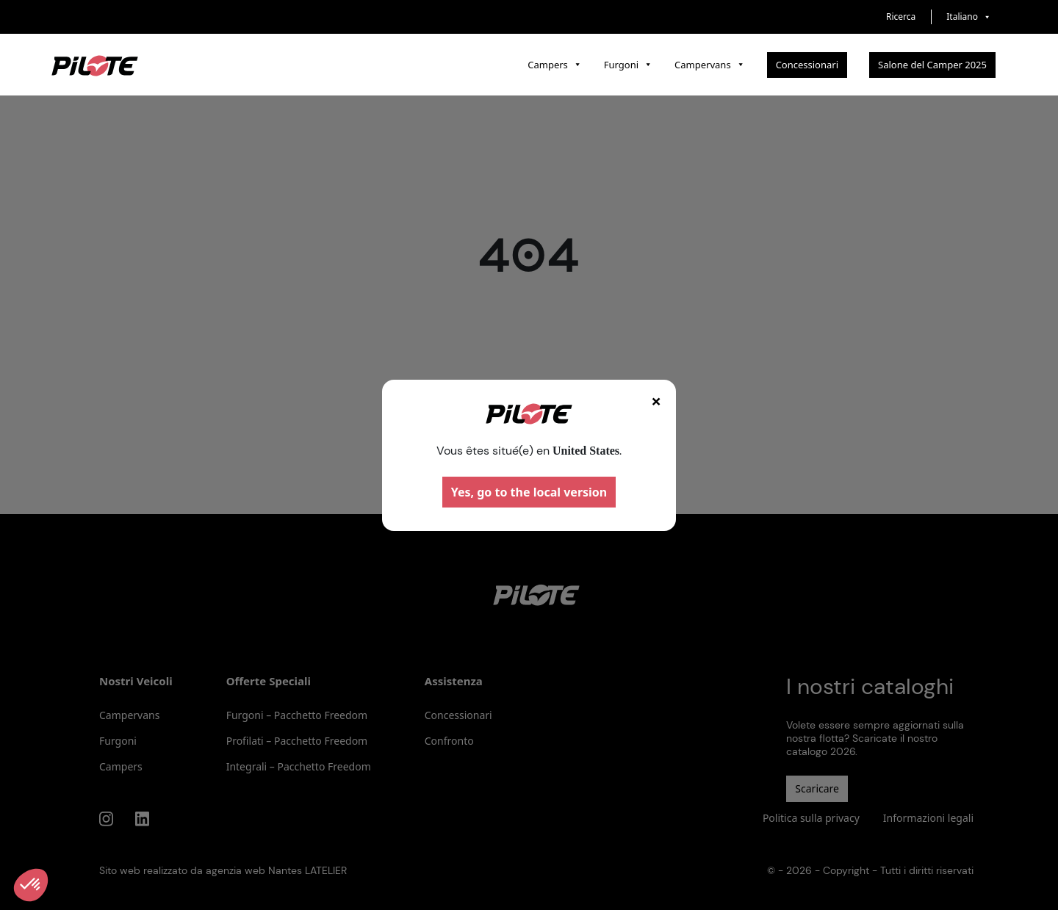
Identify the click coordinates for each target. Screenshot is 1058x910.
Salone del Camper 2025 (932, 64)
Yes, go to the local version (529, 492)
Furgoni (628, 64)
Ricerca (900, 16)
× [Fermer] (656, 401)
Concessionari (807, 64)
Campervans (709, 64)
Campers (555, 64)
